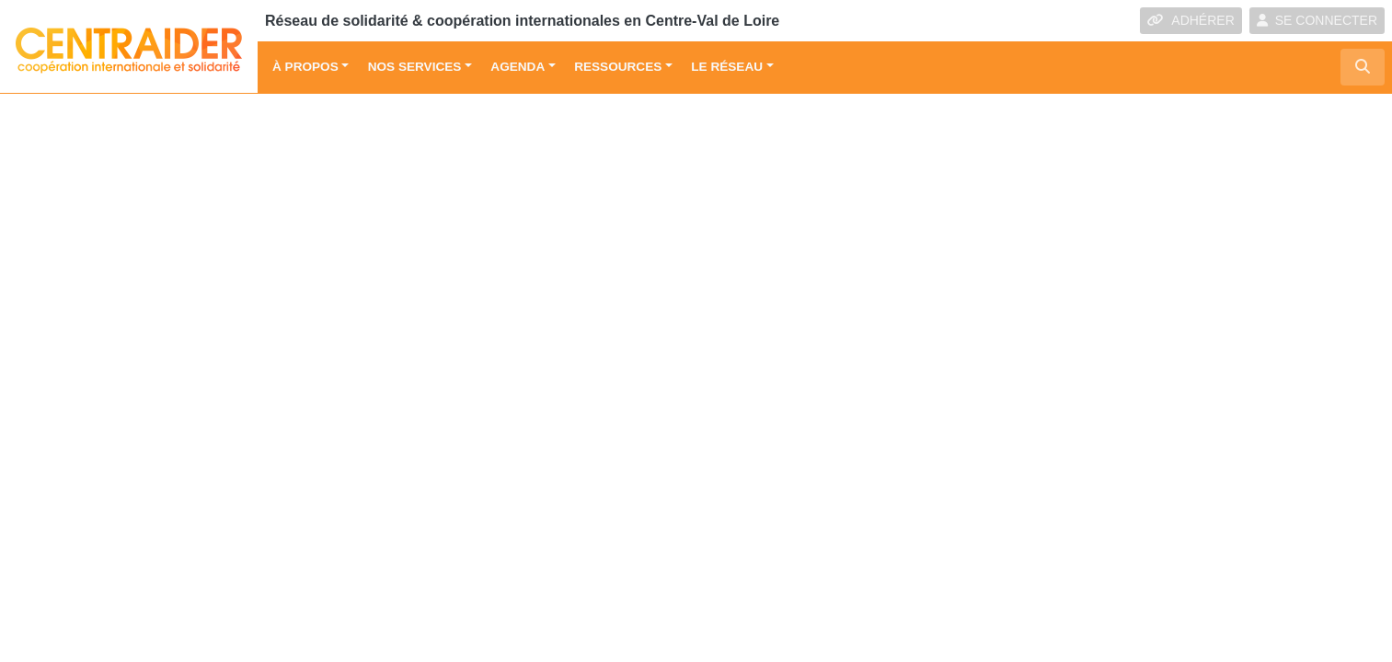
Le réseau (727, 67)
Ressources (617, 67)
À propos (305, 67)
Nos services (415, 67)
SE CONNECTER (1317, 20)
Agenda (517, 67)
